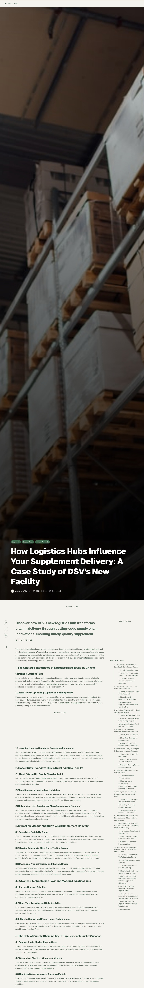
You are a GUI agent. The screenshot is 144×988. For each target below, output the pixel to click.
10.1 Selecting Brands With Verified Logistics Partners (127, 896)
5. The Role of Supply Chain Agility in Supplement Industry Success (126, 790)
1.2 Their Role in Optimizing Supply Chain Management (128, 715)
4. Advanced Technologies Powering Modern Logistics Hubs (126, 771)
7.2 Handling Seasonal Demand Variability (126, 846)
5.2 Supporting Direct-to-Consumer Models (127, 801)
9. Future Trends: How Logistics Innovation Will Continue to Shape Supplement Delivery (126, 866)
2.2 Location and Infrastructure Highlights (127, 738)
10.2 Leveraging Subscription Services (129, 901)
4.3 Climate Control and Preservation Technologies (128, 785)
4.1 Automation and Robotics (128, 775)
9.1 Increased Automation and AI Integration (129, 872)
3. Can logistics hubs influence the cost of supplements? (126, 929)
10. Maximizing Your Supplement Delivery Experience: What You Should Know (125, 889)
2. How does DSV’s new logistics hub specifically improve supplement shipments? (127, 920)
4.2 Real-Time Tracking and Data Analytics (128, 779)
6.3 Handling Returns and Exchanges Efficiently (127, 828)
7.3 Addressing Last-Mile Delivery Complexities (127, 852)
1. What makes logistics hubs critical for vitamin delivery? (129, 912)
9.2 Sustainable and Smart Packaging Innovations (128, 878)
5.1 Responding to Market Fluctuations (127, 795)
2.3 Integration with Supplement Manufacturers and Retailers (128, 745)
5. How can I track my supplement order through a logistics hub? (128, 944)
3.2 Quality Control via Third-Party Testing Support (128, 760)
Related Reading (124, 949)
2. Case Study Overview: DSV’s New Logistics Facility (125, 728)
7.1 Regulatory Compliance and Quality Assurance (127, 841)
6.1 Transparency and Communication (126, 817)
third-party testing (90, 860)
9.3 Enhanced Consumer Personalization (127, 883)
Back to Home (11, 4)
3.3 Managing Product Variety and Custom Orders (129, 765)
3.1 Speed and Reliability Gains (129, 756)
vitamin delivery (92, 653)
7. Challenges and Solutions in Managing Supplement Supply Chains (125, 834)
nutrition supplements (55, 688)
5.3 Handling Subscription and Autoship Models (129, 806)
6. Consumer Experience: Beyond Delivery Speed (126, 812)
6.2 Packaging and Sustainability (125, 822)
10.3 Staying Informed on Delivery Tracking (127, 907)
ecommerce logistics (45, 783)
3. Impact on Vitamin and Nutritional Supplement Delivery (127, 751)
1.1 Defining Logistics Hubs (128, 710)
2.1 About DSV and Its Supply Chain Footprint (129, 733)
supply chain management (71, 707)
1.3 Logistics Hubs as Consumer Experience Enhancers (126, 721)
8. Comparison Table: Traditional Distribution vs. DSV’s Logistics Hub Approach (126, 858)
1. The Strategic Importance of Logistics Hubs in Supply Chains (126, 706)
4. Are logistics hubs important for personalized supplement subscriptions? (128, 936)
